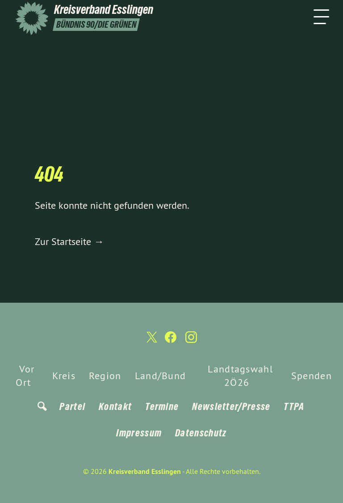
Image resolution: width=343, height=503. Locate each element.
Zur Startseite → (69, 241)
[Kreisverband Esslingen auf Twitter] (151, 341)
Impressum (139, 433)
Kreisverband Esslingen (145, 471)
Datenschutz (200, 433)
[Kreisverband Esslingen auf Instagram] (191, 341)
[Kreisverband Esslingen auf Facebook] (170, 341)
